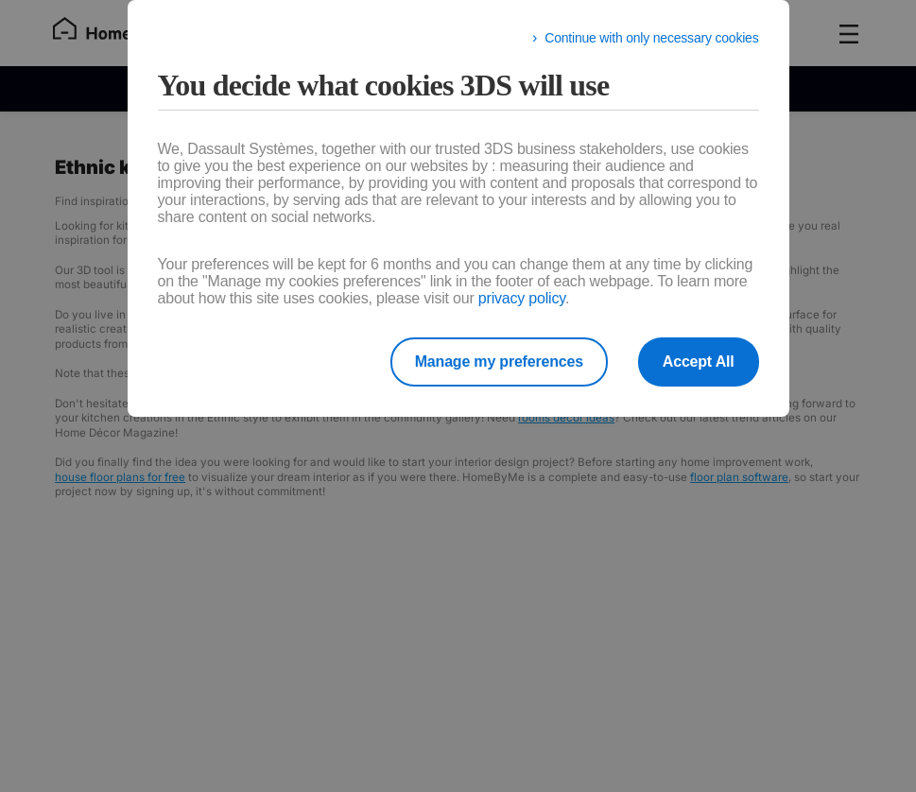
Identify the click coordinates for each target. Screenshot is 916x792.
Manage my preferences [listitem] (499, 361)
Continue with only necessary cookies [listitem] (651, 37)
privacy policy (521, 298)
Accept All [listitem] (699, 361)
